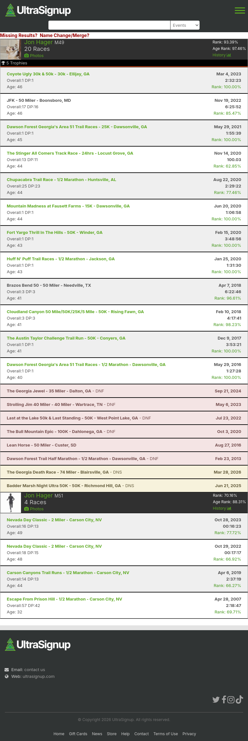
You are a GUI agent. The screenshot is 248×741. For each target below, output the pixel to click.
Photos (34, 55)
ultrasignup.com (39, 676)
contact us (34, 669)
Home (59, 733)
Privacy (189, 733)
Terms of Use (165, 733)
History (221, 55)
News (97, 733)
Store (112, 733)
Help (125, 733)
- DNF (55, 390)
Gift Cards (78, 733)
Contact (141, 733)
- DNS (64, 472)
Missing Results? (18, 35)
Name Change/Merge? (64, 35)
